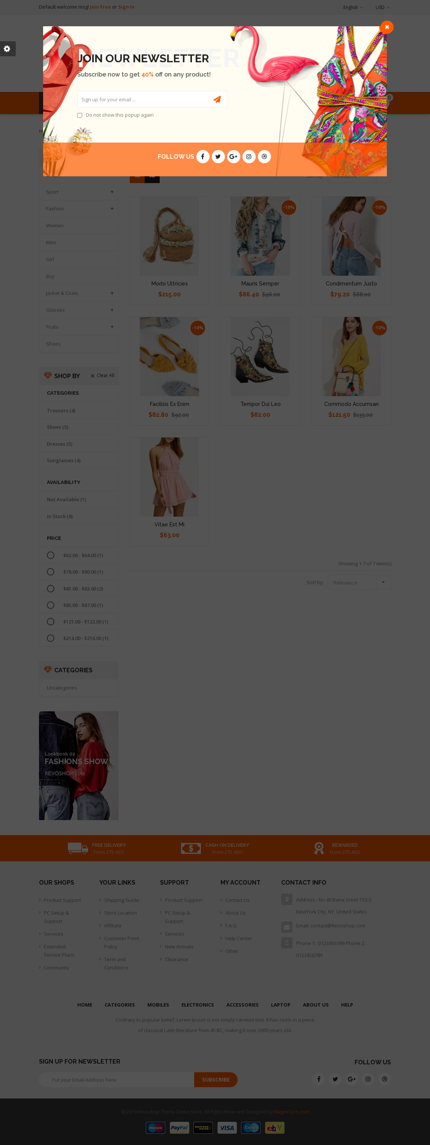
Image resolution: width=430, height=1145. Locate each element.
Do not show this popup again (120, 114)
